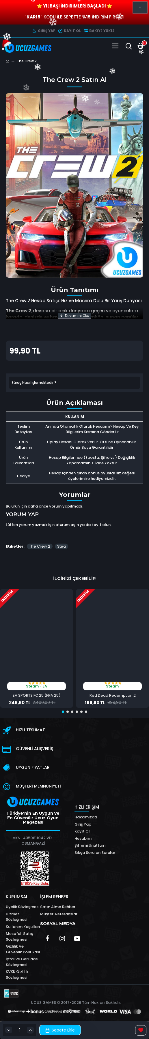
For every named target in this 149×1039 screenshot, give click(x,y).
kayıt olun (101, 524)
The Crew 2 (39, 546)
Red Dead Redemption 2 (113, 695)
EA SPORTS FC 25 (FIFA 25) (36, 695)
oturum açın (67, 524)
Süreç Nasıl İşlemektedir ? (34, 382)
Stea (61, 546)
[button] (63, 712)
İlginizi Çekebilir (74, 578)
